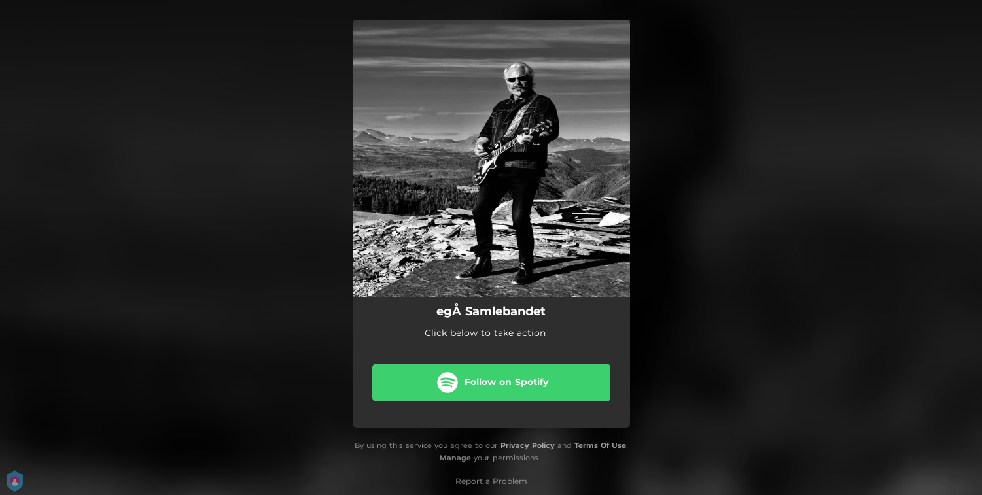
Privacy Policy (527, 445)
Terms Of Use (600, 445)
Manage (455, 457)
